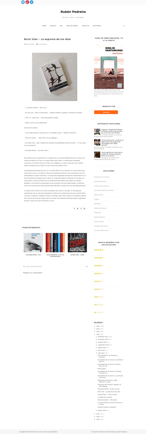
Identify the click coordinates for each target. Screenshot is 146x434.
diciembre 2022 (103, 336)
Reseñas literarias (99, 217)
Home (44, 25)
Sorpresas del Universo (101, 226)
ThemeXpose (101, 432)
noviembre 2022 (103, 339)
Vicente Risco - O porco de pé (107, 394)
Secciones (96, 25)
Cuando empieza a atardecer (107, 407)
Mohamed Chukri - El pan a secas (108, 389)
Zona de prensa (72, 25)
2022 (98, 334)
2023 (98, 331)
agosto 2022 (102, 347)
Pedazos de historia (100, 208)
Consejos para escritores (101, 186)
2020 (98, 416)
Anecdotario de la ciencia (101, 177)
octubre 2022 (102, 342)
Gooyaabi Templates (121, 432)
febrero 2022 (102, 410)
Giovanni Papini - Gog (33, 255)
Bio (61, 25)
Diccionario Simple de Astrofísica (104, 190)
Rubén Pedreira (99, 221)
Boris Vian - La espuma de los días (109, 391)
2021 (98, 414)
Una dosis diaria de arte (101, 230)
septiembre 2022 (103, 345)
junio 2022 (101, 350)
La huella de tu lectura (105, 397)
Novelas (53, 25)
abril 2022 (101, 353)
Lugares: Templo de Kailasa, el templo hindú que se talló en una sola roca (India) (111, 131)
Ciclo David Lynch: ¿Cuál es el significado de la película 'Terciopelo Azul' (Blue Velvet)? (112, 142)
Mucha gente (102, 368)
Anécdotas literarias (100, 181)
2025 (98, 326)
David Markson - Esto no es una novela (55, 255)
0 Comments (42, 44)
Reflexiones (97, 212)
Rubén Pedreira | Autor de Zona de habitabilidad (43, 432)
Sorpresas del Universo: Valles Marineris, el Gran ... (107, 381)
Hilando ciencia (98, 195)
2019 (98, 419)
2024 (98, 329)
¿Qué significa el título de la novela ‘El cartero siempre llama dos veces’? (111, 154)
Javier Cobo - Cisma (77, 255)
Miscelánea (97, 203)
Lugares (96, 199)
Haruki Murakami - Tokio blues (107, 400)
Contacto (85, 25)
